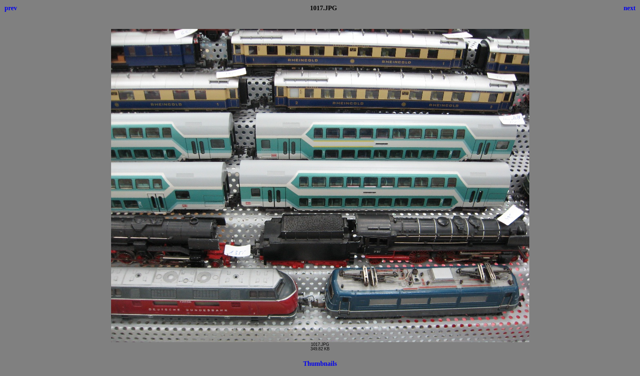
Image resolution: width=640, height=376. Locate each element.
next (630, 7)
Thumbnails (320, 363)
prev (10, 7)
